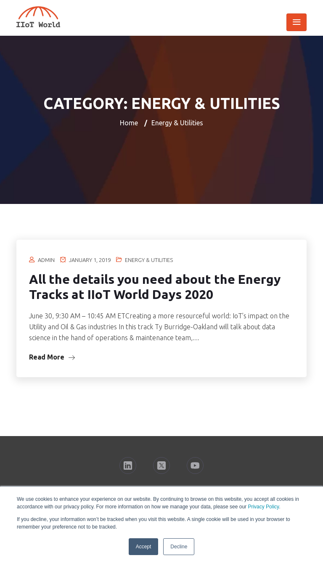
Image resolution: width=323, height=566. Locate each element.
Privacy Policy (263, 507)
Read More (52, 357)
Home (129, 123)
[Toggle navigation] (296, 22)
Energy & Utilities (149, 260)
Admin (46, 260)
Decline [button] (178, 547)
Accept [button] (143, 547)
